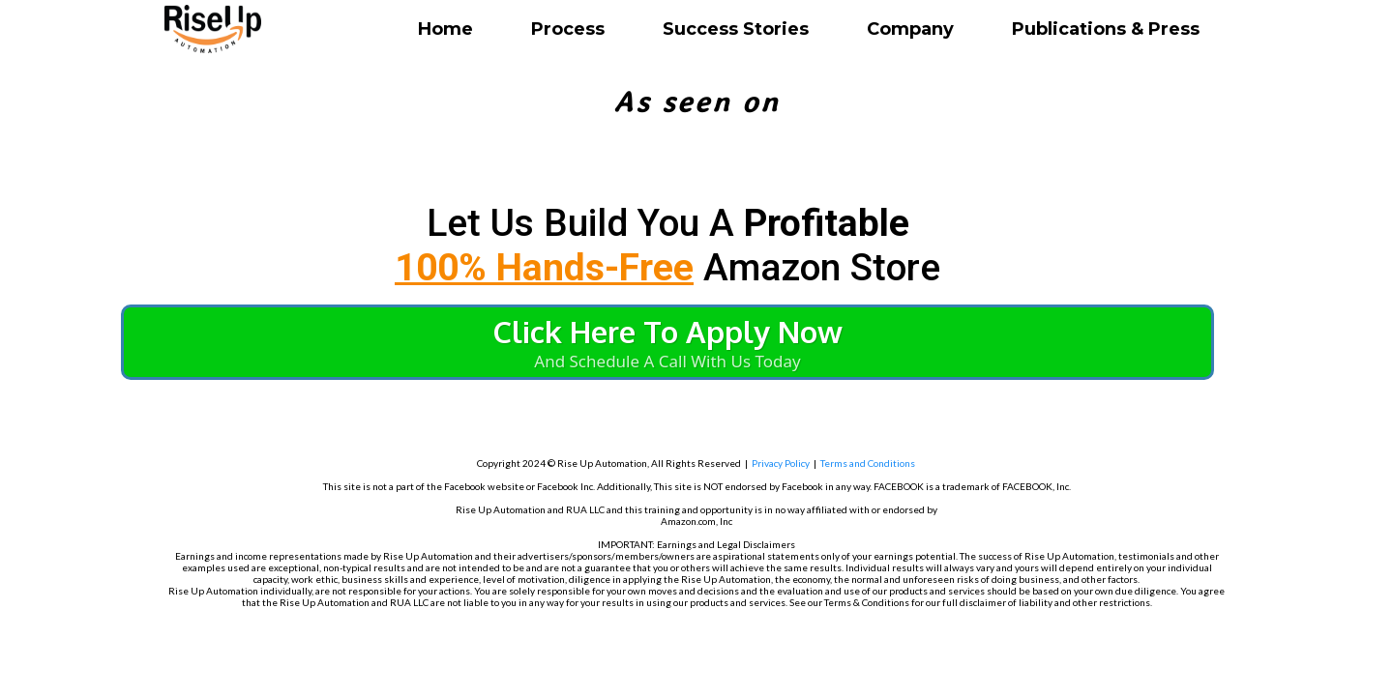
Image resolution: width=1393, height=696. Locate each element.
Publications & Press (1106, 29)
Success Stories (736, 29)
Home (445, 29)
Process (568, 29)
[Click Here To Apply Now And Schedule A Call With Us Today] (667, 342)
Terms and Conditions (867, 463)
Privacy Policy (781, 463)
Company (910, 29)
